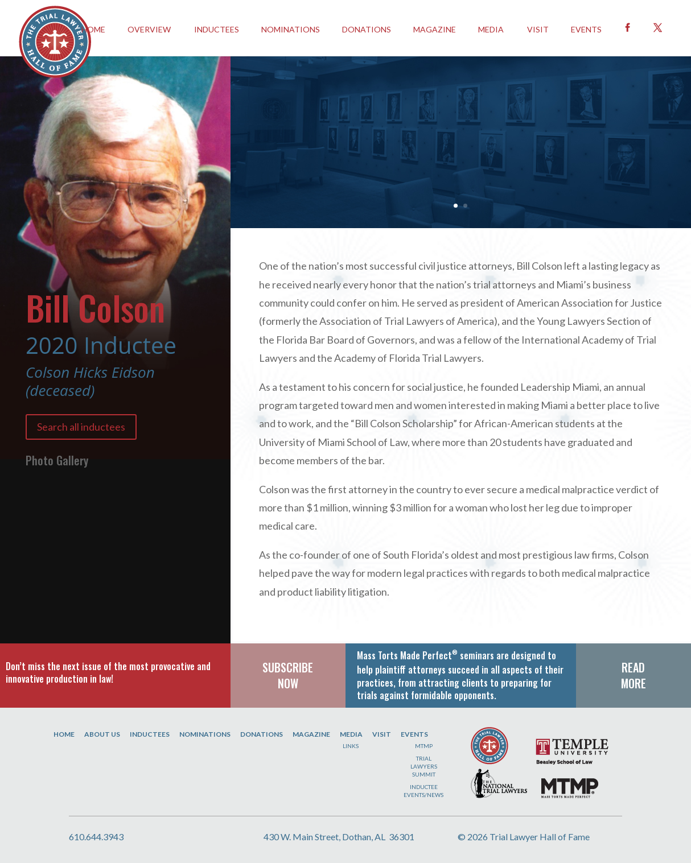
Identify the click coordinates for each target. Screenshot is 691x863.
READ (633, 667)
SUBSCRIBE (287, 667)
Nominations (290, 29)
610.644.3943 (96, 836)
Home (64, 734)
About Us (102, 734)
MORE (633, 683)
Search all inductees (81, 426)
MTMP (424, 745)
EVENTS (586, 29)
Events (414, 734)
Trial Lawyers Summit (423, 766)
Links (351, 745)
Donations (366, 29)
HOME (93, 29)
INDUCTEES (216, 29)
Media (491, 29)
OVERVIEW (149, 29)
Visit (538, 29)
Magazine (434, 29)
